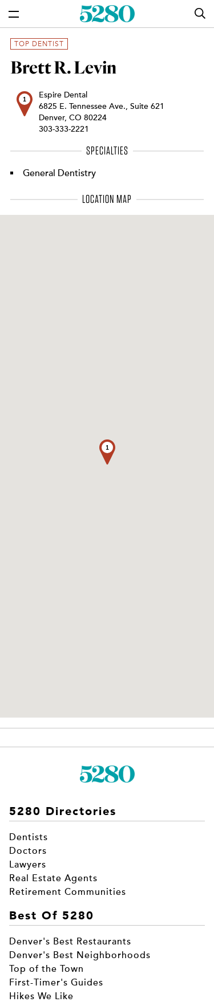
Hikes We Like (41, 996)
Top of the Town (46, 969)
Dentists (28, 837)
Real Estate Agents (53, 878)
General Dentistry (59, 173)
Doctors (28, 851)
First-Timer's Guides (56, 982)
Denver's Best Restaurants (70, 941)
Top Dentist (39, 44)
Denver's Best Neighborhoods (80, 955)
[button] (107, 452)
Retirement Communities (67, 892)
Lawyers (27, 864)
